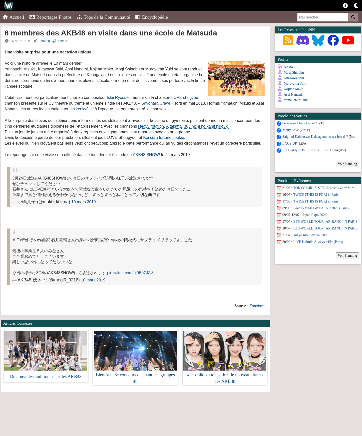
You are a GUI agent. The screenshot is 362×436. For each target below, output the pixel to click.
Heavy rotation (151, 126)
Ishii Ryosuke (119, 97)
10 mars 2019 (83, 202)
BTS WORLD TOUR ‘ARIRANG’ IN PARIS (325, 220)
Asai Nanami (293, 94)
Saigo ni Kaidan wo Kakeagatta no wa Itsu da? (315, 136)
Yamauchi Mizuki (296, 100)
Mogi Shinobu (294, 72)
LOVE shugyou (184, 97)
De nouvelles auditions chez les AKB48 (45, 376)
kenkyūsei (85, 109)
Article (62, 41)
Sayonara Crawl (155, 103)
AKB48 (289, 67)
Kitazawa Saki (294, 78)
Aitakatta (174, 126)
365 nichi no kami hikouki (206, 126)
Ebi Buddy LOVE (295, 149)
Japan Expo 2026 (315, 214)
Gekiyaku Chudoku (296, 122)
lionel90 (44, 41)
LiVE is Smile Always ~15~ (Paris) (318, 241)
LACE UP (289, 142)
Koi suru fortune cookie (163, 137)
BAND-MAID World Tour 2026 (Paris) (321, 207)
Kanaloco (257, 306)
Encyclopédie (151, 17)
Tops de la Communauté (103, 17)
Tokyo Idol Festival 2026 (311, 234)
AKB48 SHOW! (146, 155)
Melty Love (290, 129)
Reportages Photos (50, 17)
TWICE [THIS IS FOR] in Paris (316, 194)
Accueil (13, 17)
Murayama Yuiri (295, 83)
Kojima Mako (293, 89)
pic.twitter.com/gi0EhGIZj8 (130, 273)
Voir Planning (347, 163)
